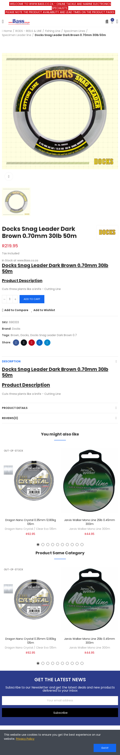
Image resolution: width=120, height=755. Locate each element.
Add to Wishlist (44, 310)
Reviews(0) (10, 418)
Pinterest (31, 342)
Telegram (47, 342)
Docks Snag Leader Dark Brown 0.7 (53, 335)
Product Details (15, 408)
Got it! (104, 748)
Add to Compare (16, 310)
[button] (38, 544)
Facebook (16, 342)
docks (25, 335)
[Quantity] (10, 299)
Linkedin (39, 342)
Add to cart (32, 299)
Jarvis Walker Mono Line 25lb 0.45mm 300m (89, 522)
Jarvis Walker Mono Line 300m (89, 529)
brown (15, 335)
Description (11, 361)
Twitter (24, 342)
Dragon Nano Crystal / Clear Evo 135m (30, 529)
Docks (16, 329)
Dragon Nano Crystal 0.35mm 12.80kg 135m (30, 522)
